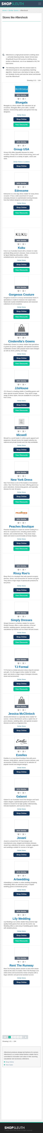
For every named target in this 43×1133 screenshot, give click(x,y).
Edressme (21, 190)
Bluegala (21, 102)
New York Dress (21, 479)
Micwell (21, 435)
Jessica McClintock (21, 713)
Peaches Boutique (21, 526)
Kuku (21, 247)
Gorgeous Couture (21, 294)
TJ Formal (21, 666)
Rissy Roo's (21, 573)
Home (4, 10)
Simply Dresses (21, 620)
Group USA (21, 149)
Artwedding (21, 879)
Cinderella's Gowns (21, 341)
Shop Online (21, 119)
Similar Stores (13, 10)
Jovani (21, 837)
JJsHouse (21, 388)
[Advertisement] (21, 37)
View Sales (21, 125)
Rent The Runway (22, 965)
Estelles (21, 755)
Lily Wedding (21, 918)
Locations (26, 162)
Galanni (21, 796)
